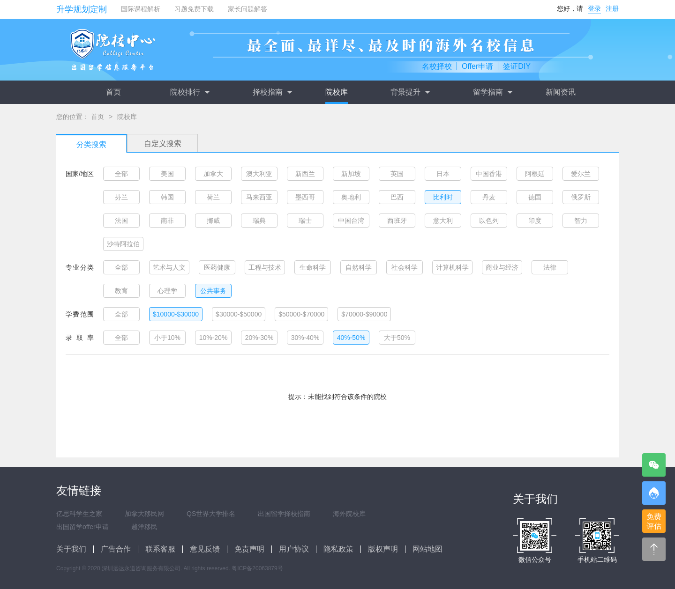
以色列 (489, 220)
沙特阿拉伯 (123, 244)
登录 (594, 8)
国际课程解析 (140, 9)
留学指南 (492, 92)
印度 (534, 220)
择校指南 (272, 92)
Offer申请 (477, 66)
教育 (121, 290)
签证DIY (517, 66)
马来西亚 (259, 197)
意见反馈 (205, 548)
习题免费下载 (194, 9)
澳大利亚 (259, 173)
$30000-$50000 (239, 314)
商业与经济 (502, 267)
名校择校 (437, 66)
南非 (167, 220)
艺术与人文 (169, 267)
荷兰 (213, 197)
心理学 (167, 290)
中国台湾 (351, 220)
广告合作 (116, 548)
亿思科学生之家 (79, 513)
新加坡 (351, 173)
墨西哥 (305, 197)
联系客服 (160, 548)
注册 (612, 8)
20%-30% (259, 337)
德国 (534, 197)
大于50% (397, 337)
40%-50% (351, 337)
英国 (397, 173)
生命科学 (313, 267)
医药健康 (217, 267)
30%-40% (305, 337)
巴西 (397, 197)
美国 (167, 173)
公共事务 (213, 290)
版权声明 (383, 548)
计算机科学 (452, 267)
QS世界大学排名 (211, 513)
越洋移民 (144, 526)
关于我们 (71, 548)
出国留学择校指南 (284, 513)
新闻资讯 (561, 92)
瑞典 (259, 220)
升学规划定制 (81, 9)
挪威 (213, 220)
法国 (121, 220)
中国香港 (489, 173)
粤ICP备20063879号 (257, 568)
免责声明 (249, 548)
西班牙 (397, 220)
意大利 (443, 220)
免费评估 (653, 521)
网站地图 (427, 548)
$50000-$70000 (301, 314)
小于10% (167, 337)
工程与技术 (264, 267)
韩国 (167, 197)
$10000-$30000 (176, 314)
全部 (121, 173)
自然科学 (358, 267)
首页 (113, 92)
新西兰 (305, 173)
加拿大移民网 (144, 513)
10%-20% (213, 337)
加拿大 (213, 173)
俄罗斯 (581, 197)
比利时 (443, 197)
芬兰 (121, 197)
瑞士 (305, 220)
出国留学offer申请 (82, 526)
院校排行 (190, 92)
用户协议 (294, 548)
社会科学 (404, 267)
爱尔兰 (581, 173)
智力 (580, 220)
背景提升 (410, 92)
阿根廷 (535, 173)
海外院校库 (349, 513)
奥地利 (351, 197)
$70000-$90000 (364, 314)
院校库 (336, 92)
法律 (549, 267)
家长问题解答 (247, 9)
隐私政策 (338, 548)
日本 (443, 173)
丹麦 (488, 197)
